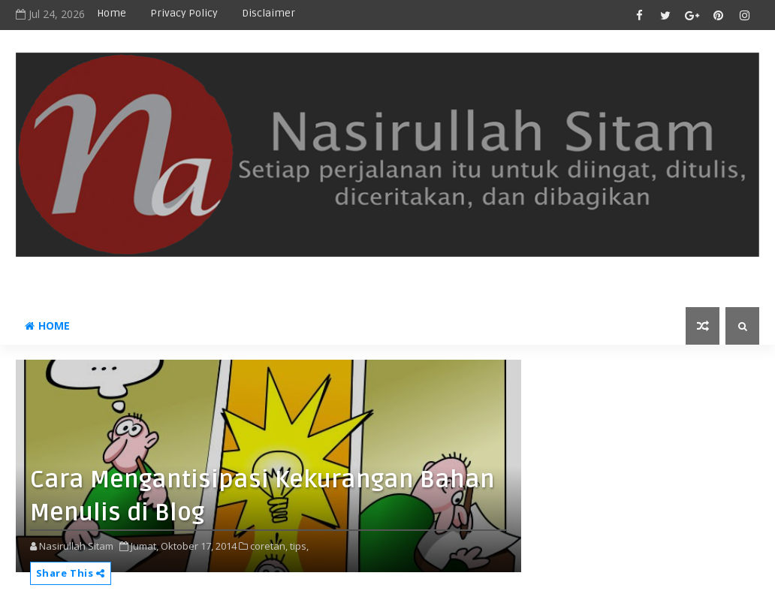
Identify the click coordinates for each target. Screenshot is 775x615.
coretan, (269, 546)
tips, (299, 546)
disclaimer (268, 13)
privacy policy (184, 13)
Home (111, 13)
